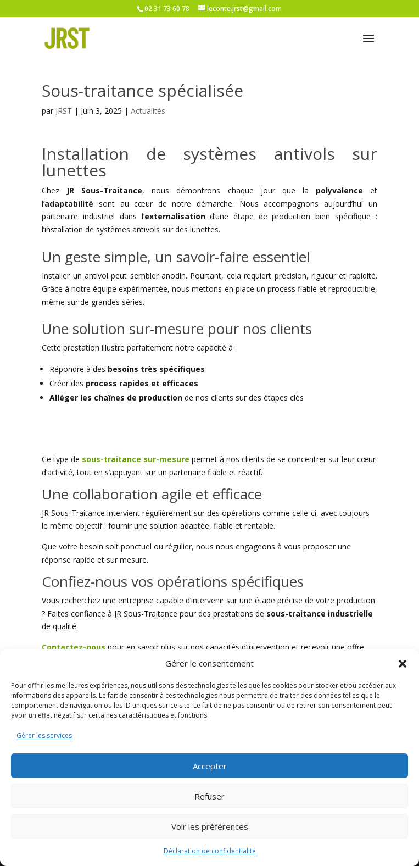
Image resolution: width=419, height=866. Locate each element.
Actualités (148, 111)
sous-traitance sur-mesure (135, 459)
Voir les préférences (209, 826)
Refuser (209, 796)
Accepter (210, 765)
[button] (402, 663)
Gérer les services (44, 735)
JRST (63, 111)
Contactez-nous (73, 647)
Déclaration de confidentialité (210, 851)
